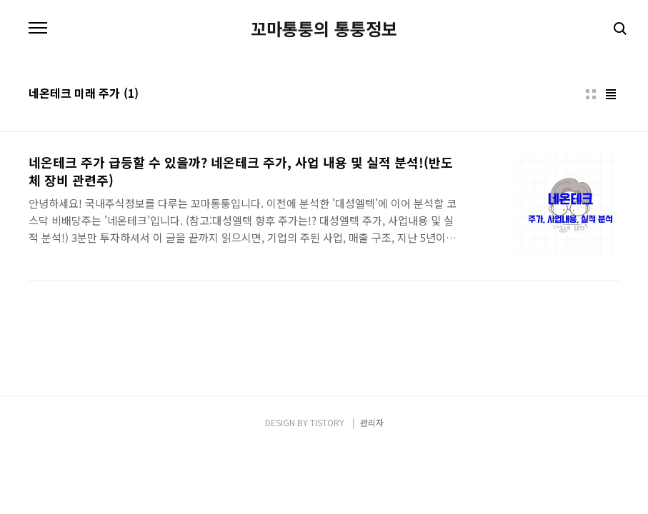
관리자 (372, 422)
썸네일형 (590, 94)
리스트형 (610, 94)
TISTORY (327, 422)
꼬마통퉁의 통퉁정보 (324, 28)
